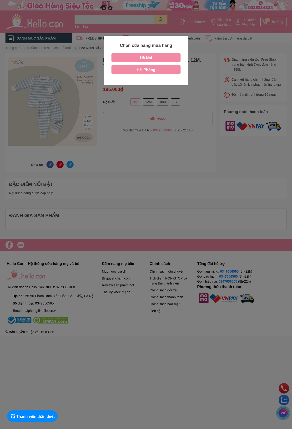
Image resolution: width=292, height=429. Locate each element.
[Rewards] (33, 416)
